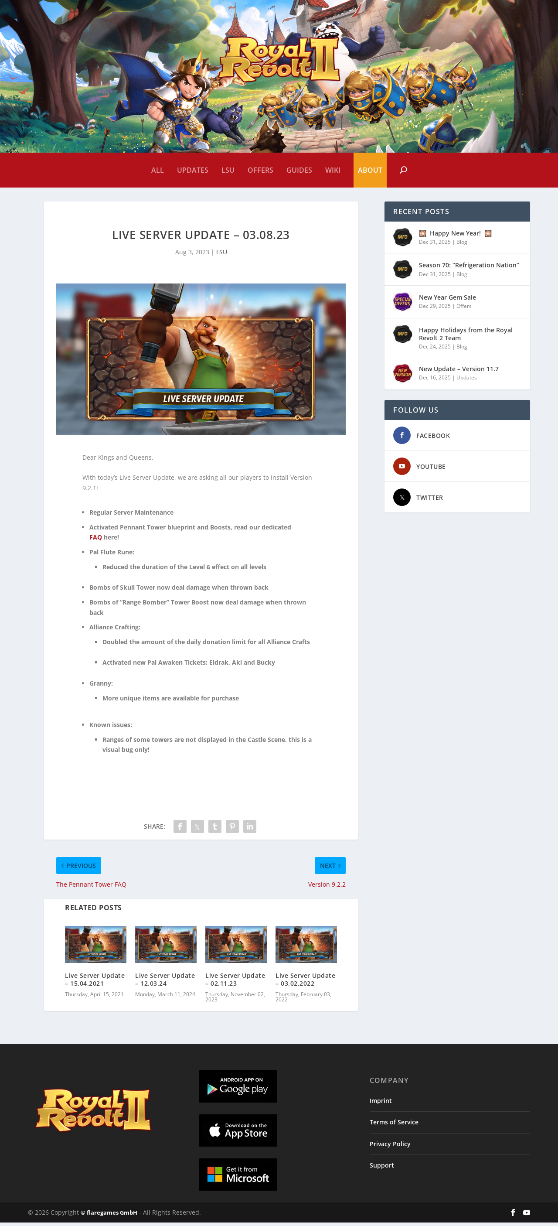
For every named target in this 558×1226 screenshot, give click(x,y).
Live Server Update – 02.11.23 (235, 983)
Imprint (381, 1104)
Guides (299, 170)
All (157, 170)
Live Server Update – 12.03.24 (165, 983)
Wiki (332, 170)
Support (382, 1169)
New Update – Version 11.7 (459, 372)
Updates (192, 170)
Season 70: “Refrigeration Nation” (469, 268)
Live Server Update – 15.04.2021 (95, 983)
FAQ (95, 540)
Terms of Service (394, 1125)
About (370, 170)
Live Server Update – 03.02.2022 (305, 983)
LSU (228, 170)
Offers (260, 170)
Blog (461, 245)
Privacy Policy (390, 1147)
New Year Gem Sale (447, 301)
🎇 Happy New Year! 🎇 (455, 236)
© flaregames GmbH (109, 1216)
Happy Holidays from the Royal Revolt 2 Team (466, 337)
